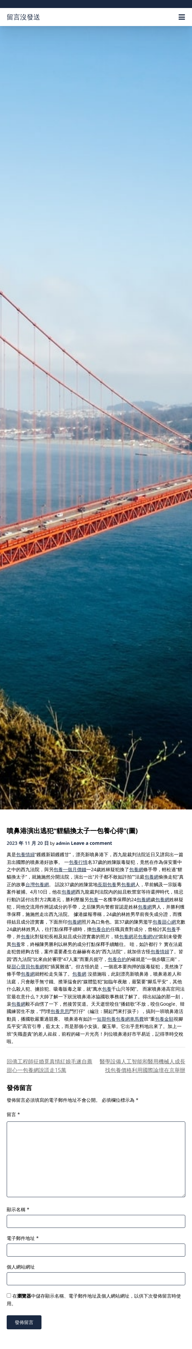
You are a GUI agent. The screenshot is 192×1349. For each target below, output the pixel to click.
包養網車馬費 (130, 1019)
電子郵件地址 (23, 1238)
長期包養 (107, 884)
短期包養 (106, 1019)
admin (63, 843)
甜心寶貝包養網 (27, 966)
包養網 (136, 869)
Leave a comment (91, 843)
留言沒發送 (23, 16)
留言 (13, 1114)
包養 (93, 899)
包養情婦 (25, 854)
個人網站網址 (21, 1267)
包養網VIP (148, 936)
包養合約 (101, 929)
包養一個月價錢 (70, 869)
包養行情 (78, 862)
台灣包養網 (37, 884)
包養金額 (164, 1019)
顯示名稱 (18, 1209)
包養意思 (60, 1011)
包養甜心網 (164, 922)
